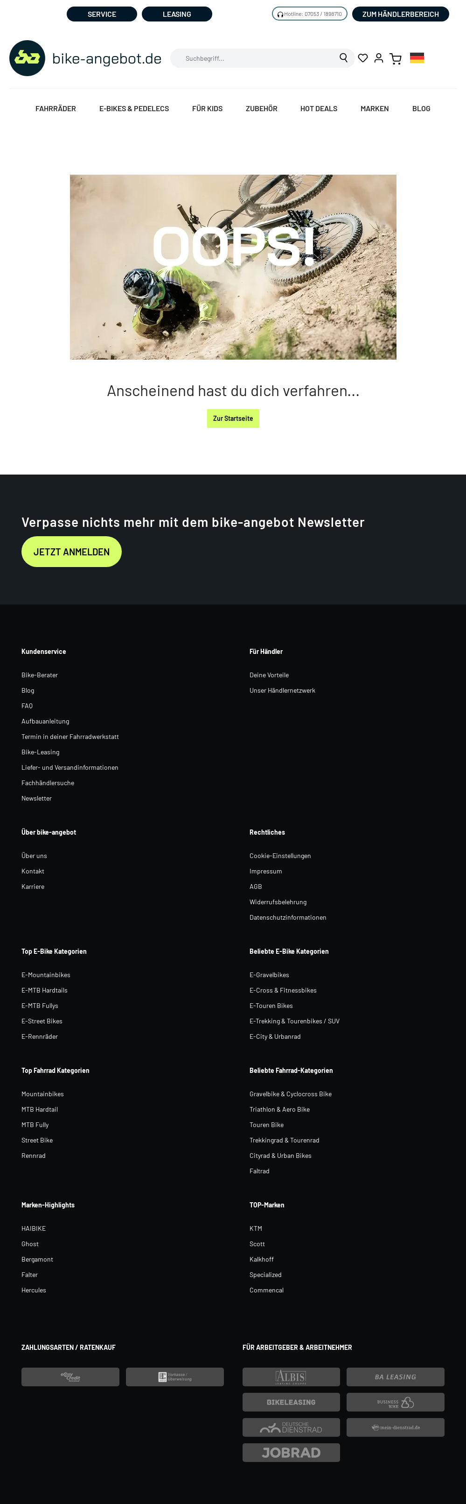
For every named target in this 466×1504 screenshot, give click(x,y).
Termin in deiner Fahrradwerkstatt (70, 736)
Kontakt (32, 871)
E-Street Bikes (42, 1021)
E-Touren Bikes (271, 1005)
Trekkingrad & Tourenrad (285, 1140)
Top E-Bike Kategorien (54, 951)
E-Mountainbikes (45, 975)
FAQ (27, 705)
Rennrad (33, 1155)
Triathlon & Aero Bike (280, 1109)
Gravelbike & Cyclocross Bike (291, 1094)
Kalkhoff (262, 1259)
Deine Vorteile (269, 675)
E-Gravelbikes (269, 975)
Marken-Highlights (48, 1205)
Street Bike (37, 1140)
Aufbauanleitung (45, 721)
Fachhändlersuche (47, 783)
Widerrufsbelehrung (278, 902)
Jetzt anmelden (72, 551)
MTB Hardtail (39, 1109)
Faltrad (260, 1171)
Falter (29, 1274)
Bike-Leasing (40, 752)
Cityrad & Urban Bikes (281, 1155)
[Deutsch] (417, 57)
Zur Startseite (233, 418)
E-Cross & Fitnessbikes (283, 990)
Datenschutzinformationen (288, 917)
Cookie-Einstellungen (280, 855)
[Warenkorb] (395, 58)
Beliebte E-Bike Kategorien (289, 951)
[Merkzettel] (363, 58)
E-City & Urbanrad (275, 1036)
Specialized (266, 1274)
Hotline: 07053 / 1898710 (313, 13)
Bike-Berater (39, 675)
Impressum (266, 871)
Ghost (30, 1244)
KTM (256, 1228)
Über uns (34, 855)
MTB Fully (35, 1124)
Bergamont (37, 1259)
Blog (27, 690)
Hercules (33, 1290)
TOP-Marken (267, 1205)
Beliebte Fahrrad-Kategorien (291, 1070)
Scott (257, 1244)
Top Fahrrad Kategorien (55, 1070)
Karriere (32, 886)
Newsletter (36, 798)
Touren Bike (267, 1124)
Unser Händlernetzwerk (282, 690)
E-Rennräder (39, 1036)
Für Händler (266, 651)
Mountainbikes (42, 1094)
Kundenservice (43, 651)
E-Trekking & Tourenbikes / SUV (295, 1021)
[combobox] (252, 58)
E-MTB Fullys (39, 1005)
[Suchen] (344, 58)
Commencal (267, 1290)
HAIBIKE (33, 1228)
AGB (256, 886)
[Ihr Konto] (379, 58)
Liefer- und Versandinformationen (69, 767)
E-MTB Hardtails (44, 990)
